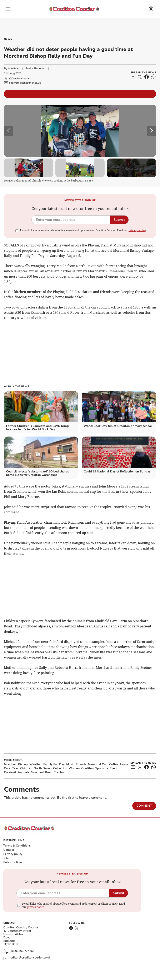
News (8, 39)
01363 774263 (24, 951)
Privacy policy (12, 854)
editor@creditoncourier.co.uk (30, 958)
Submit (119, 219)
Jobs (6, 858)
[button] (8, 9)
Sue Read (13, 68)
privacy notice (137, 230)
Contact (8, 850)
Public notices (12, 862)
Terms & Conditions (17, 846)
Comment (144, 806)
